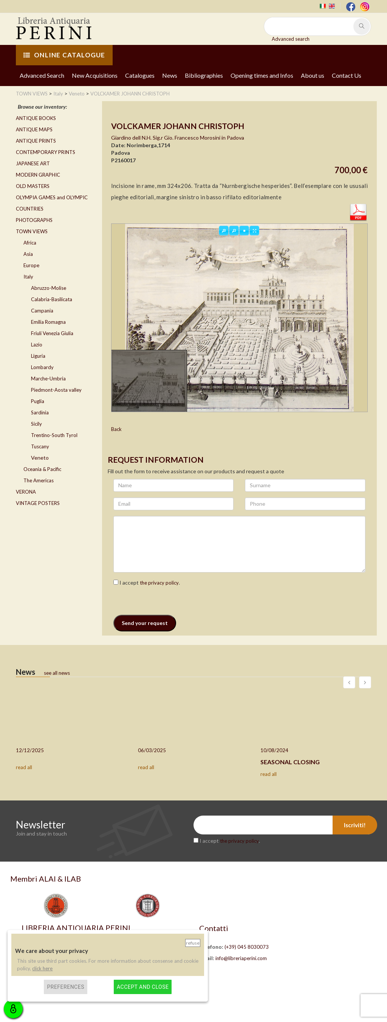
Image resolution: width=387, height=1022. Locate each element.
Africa (29, 243)
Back (116, 429)
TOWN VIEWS (32, 231)
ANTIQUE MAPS (34, 129)
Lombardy (42, 367)
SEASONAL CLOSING (290, 761)
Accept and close (143, 987)
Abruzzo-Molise (48, 288)
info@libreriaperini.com (241, 958)
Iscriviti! (355, 825)
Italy (28, 277)
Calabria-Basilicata (51, 299)
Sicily (36, 424)
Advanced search (291, 39)
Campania (42, 311)
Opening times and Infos (262, 75)
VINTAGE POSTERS (38, 503)
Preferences (65, 987)
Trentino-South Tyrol (54, 435)
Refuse (193, 943)
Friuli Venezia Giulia (52, 333)
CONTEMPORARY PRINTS (45, 152)
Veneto (40, 457)
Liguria (38, 356)
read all (24, 767)
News (169, 75)
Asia (28, 254)
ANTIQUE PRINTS (36, 141)
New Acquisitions (95, 75)
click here (42, 968)
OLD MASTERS (33, 186)
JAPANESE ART (33, 163)
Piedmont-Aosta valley (56, 390)
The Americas (38, 480)
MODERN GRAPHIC (38, 175)
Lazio (36, 345)
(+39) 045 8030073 (246, 947)
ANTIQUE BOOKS (36, 118)
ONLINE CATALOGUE (64, 55)
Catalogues (140, 75)
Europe (31, 265)
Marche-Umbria (48, 379)
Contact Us (346, 75)
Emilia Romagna (48, 322)
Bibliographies (204, 75)
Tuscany (40, 446)
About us (312, 75)
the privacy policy (159, 583)
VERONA (26, 492)
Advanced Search (42, 75)
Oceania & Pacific (42, 469)
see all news (57, 673)
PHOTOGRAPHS (34, 220)
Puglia (37, 401)
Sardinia (40, 412)
